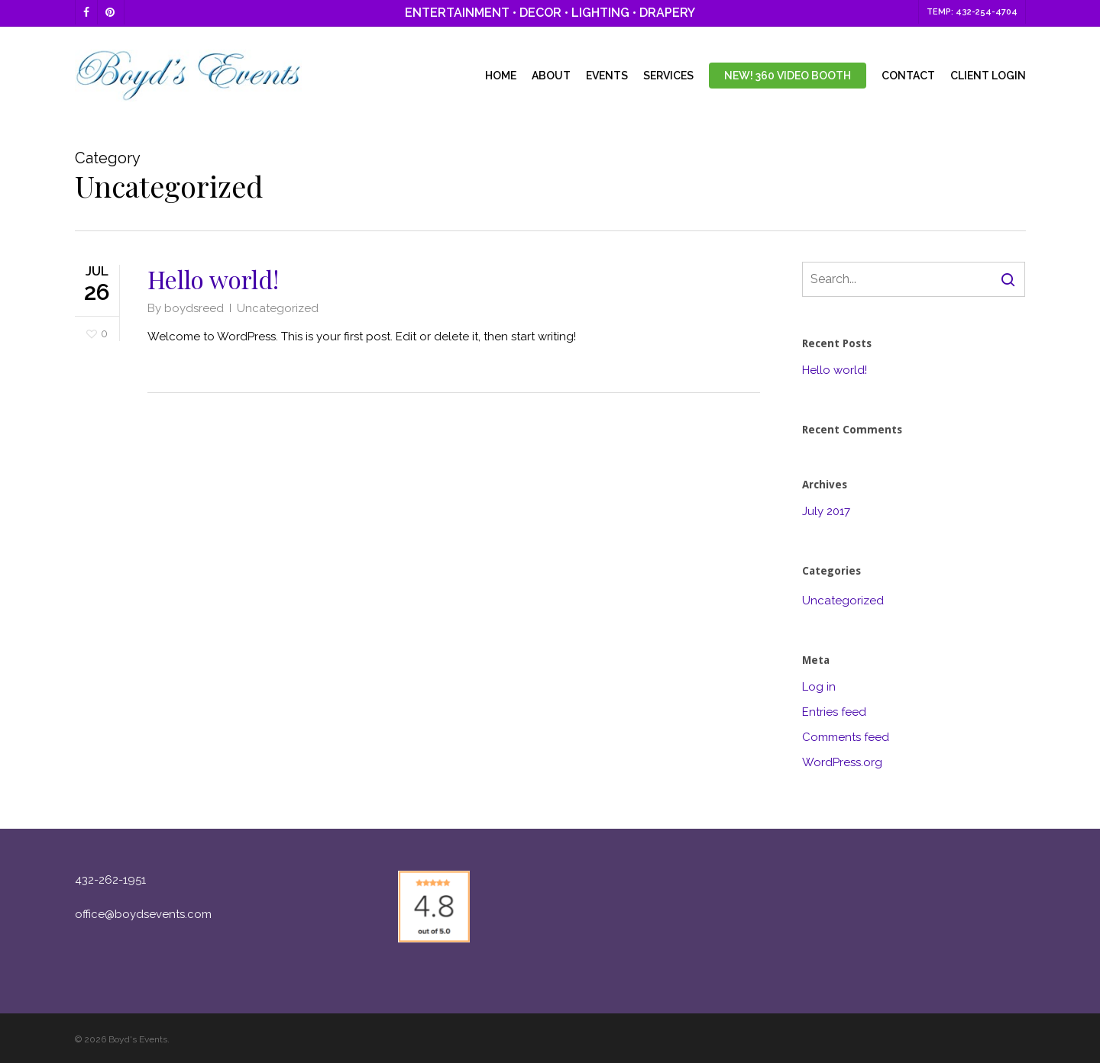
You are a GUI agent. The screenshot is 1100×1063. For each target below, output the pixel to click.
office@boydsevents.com (143, 914)
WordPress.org (842, 762)
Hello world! (213, 279)
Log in (819, 687)
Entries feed (834, 712)
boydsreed (194, 308)
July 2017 (826, 511)
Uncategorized (278, 308)
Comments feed (845, 737)
